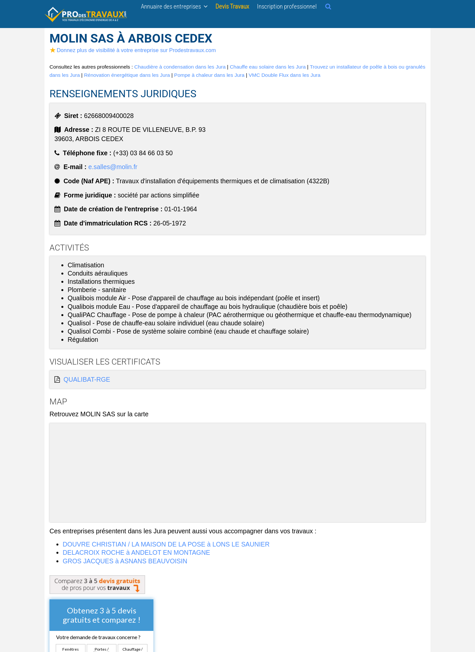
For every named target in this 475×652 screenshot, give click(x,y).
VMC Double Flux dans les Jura (285, 75)
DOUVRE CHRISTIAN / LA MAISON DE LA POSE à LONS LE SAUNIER (166, 544)
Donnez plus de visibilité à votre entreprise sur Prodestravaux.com (132, 50)
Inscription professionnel (287, 6)
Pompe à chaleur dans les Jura (209, 75)
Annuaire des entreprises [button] (174, 6)
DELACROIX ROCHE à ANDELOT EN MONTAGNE (136, 552)
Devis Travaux (232, 6)
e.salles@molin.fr (113, 166)
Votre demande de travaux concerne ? (98, 637)
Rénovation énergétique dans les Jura (127, 75)
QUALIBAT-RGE (86, 379)
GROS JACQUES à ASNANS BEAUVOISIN (125, 561)
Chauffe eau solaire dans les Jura (268, 67)
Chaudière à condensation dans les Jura (180, 67)
